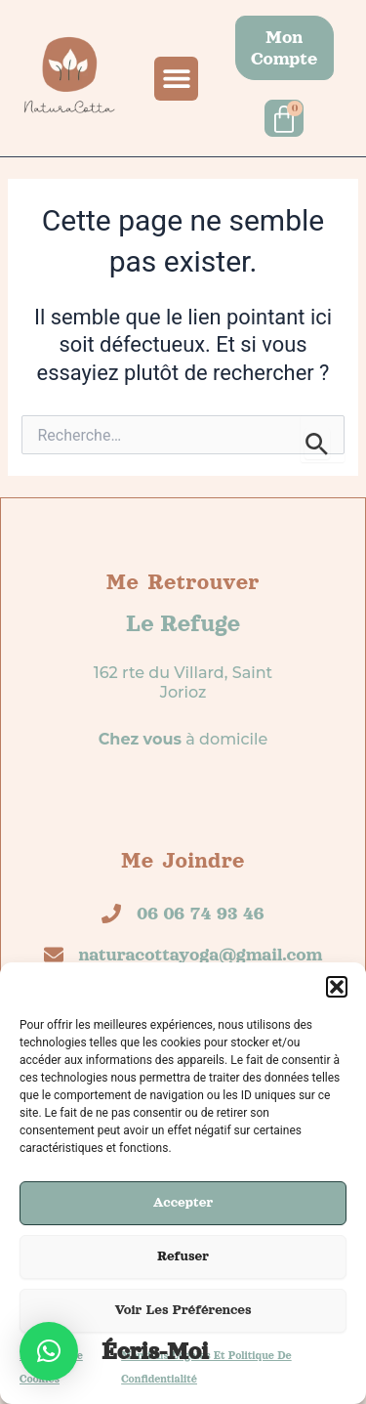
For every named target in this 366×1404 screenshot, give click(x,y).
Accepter (183, 1202)
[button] (336, 987)
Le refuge (183, 623)
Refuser (183, 1256)
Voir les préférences (182, 1309)
